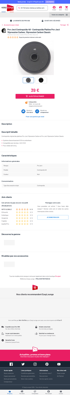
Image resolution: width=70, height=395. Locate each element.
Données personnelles (28, 376)
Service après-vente (46, 379)
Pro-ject (58, 276)
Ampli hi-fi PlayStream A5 (36, 2)
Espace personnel (9, 376)
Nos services (44, 376)
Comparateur (8, 382)
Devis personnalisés (10, 379)
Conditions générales (27, 373)
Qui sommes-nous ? (46, 373)
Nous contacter (9, 373)
